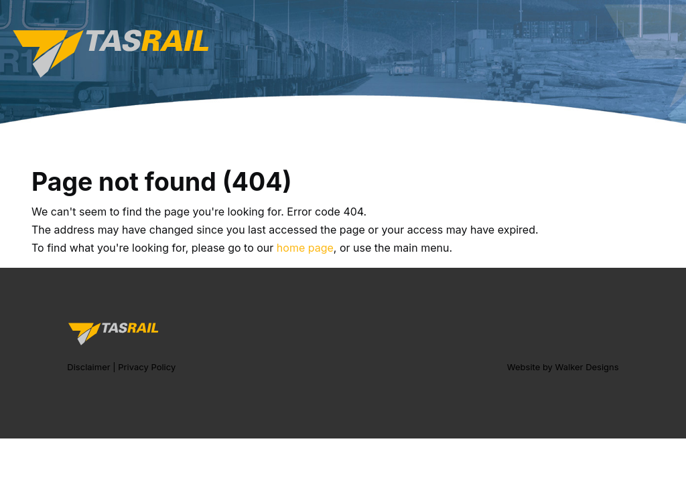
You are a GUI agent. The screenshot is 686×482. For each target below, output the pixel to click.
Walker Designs (587, 367)
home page (305, 247)
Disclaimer (88, 367)
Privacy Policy (147, 367)
